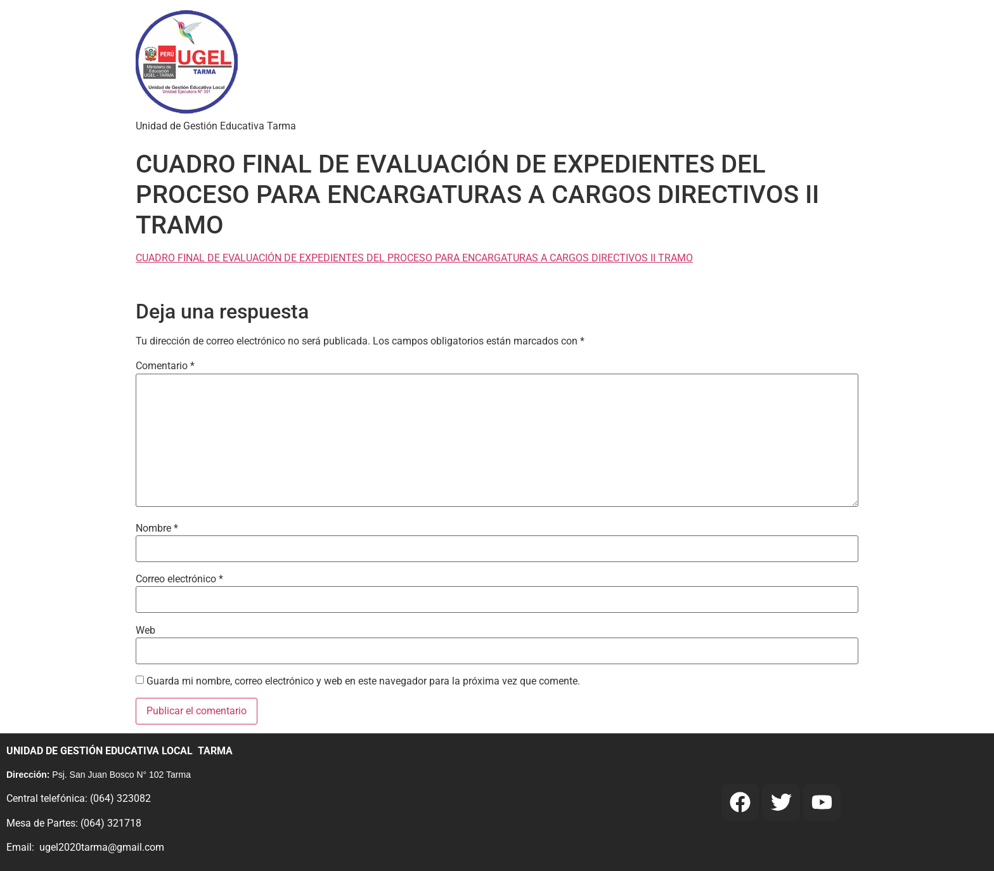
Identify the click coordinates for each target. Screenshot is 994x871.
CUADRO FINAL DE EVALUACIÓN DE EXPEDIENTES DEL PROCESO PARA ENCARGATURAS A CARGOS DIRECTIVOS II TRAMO (414, 258)
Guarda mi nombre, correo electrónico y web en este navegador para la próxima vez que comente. (363, 681)
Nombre (157, 528)
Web (145, 630)
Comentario (165, 366)
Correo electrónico (179, 579)
